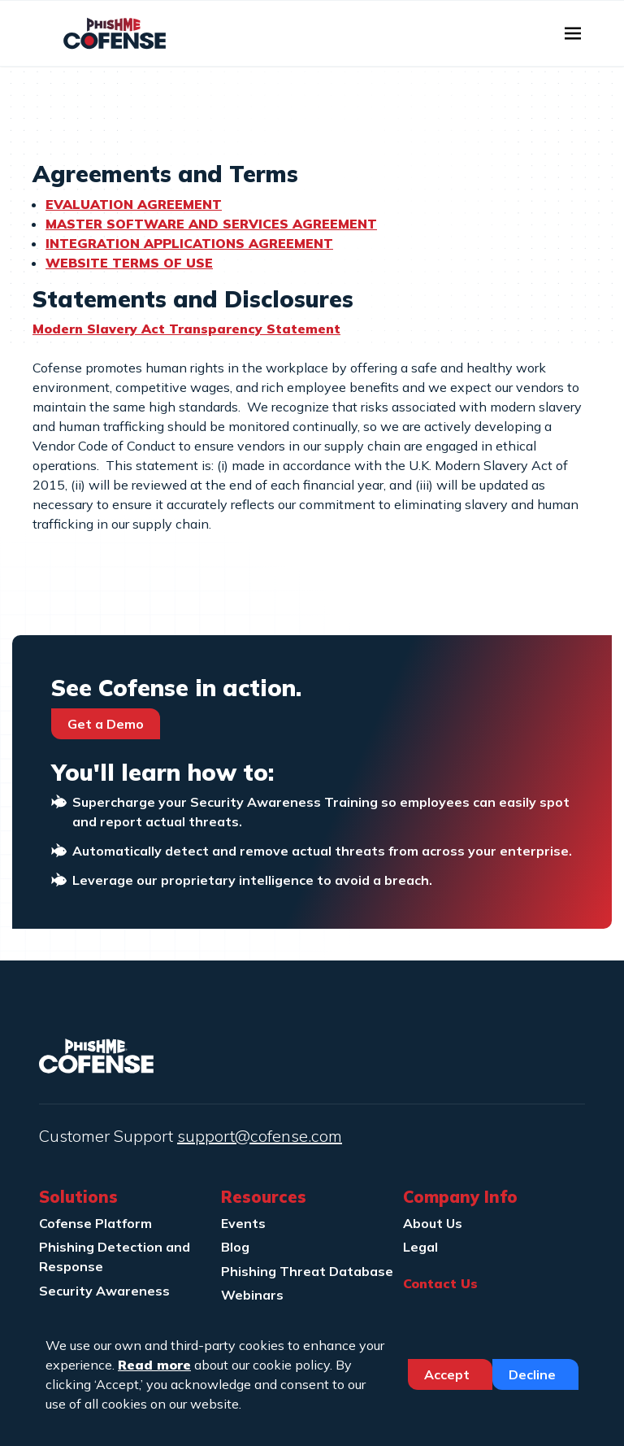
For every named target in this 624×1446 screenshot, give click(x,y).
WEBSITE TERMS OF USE (129, 263)
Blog (235, 1247)
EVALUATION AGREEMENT (134, 204)
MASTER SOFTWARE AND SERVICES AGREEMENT (211, 224)
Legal (420, 1247)
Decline (534, 1374)
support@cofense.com (259, 1136)
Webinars (252, 1295)
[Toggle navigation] (573, 33)
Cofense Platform (95, 1223)
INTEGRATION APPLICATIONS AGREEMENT (189, 243)
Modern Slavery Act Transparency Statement (186, 328)
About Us (432, 1223)
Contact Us (440, 1283)
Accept (448, 1374)
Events (243, 1223)
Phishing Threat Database (307, 1271)
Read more (154, 1365)
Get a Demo (105, 724)
